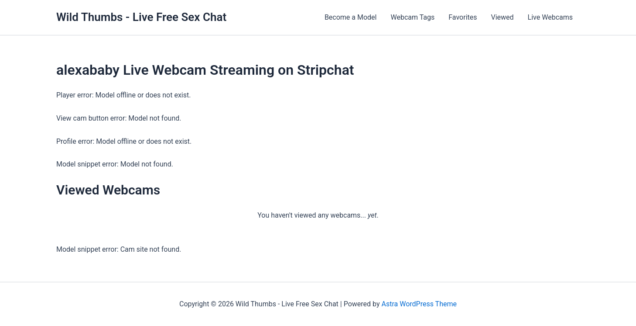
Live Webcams (550, 17)
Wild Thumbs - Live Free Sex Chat (141, 17)
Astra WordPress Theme (418, 304)
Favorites (462, 17)
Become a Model (351, 17)
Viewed (502, 17)
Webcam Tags (412, 17)
